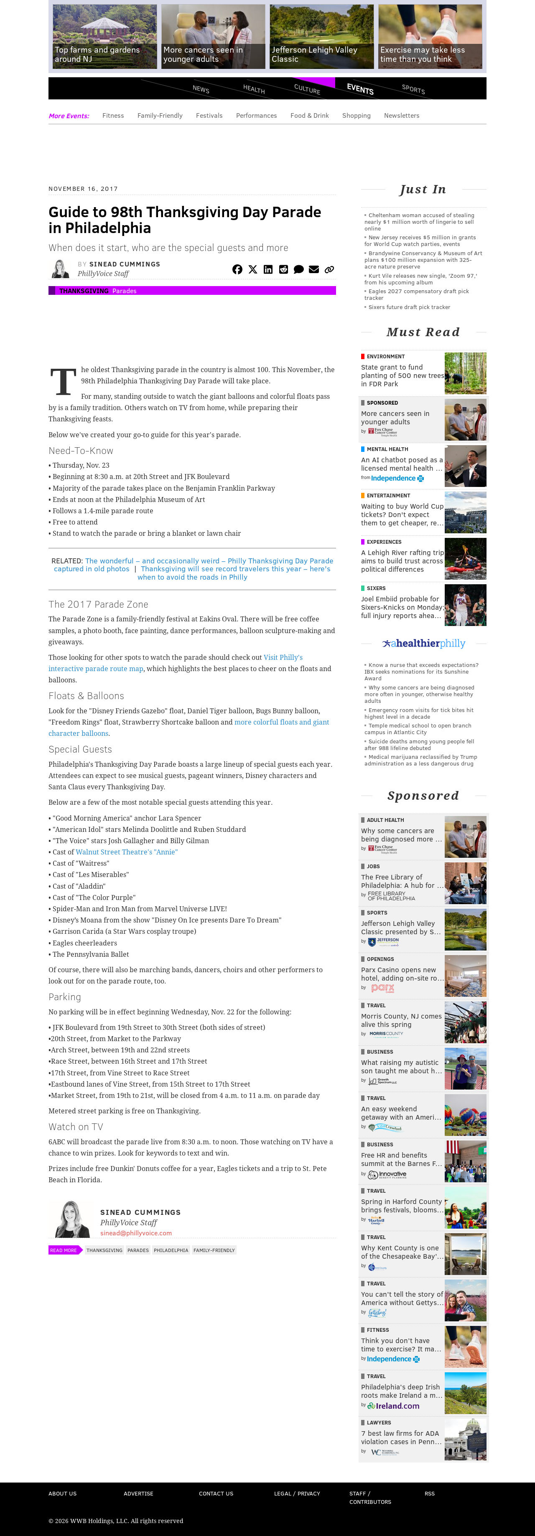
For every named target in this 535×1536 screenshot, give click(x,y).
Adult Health (385, 820)
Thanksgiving (84, 290)
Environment (386, 356)
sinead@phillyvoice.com (136, 1232)
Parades (124, 290)
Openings (380, 959)
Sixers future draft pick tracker (410, 307)
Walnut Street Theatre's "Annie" (127, 852)
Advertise (138, 1493)
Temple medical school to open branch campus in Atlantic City (417, 728)
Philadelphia (171, 1250)
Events (360, 89)
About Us (62, 1493)
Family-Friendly (160, 115)
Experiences (384, 541)
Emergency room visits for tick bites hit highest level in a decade (419, 713)
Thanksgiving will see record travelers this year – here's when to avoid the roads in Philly (234, 572)
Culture (307, 88)
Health (254, 89)
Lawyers (379, 1422)
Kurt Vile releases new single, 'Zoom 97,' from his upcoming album (420, 278)
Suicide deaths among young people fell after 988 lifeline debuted (419, 744)
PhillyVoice (106, 92)
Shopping (356, 115)
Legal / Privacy (297, 1493)
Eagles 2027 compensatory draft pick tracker (416, 294)
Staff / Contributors (370, 1497)
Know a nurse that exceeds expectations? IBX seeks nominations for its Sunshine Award (421, 671)
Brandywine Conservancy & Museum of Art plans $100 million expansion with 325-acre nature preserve (423, 259)
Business (380, 1051)
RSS (430, 1493)
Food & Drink (309, 115)
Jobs (373, 866)
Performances (256, 115)
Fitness (113, 115)
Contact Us (216, 1493)
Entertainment (388, 495)
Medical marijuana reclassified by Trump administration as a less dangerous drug (420, 760)
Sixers (376, 588)
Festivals (209, 115)
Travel (376, 1005)
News (201, 89)
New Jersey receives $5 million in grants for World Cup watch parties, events (420, 240)
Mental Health (387, 449)
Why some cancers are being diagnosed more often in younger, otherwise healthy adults (419, 694)
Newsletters (402, 115)
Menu (62, 92)
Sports (413, 89)
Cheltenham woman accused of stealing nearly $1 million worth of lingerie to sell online (419, 221)
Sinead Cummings (125, 263)
